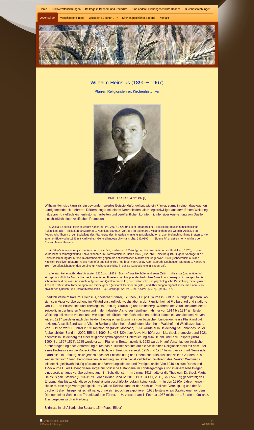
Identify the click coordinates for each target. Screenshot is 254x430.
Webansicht (208, 423)
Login (211, 420)
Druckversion (49, 420)
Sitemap (64, 420)
